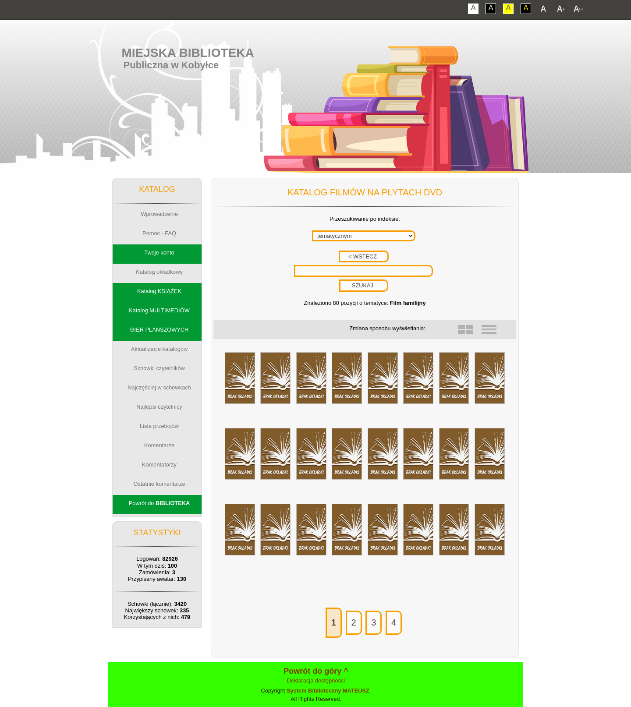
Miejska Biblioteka (187, 53)
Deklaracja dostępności (316, 680)
